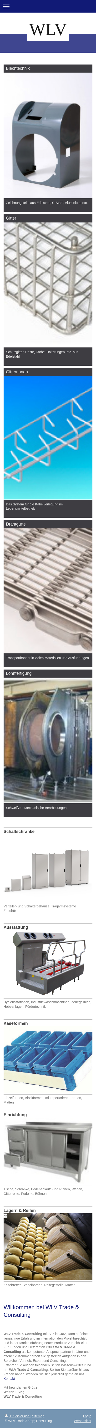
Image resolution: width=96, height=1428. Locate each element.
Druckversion (17, 1416)
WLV (48, 29)
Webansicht (82, 1421)
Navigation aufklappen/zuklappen (48, 6)
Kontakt (9, 1379)
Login (87, 1416)
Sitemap (38, 1416)
